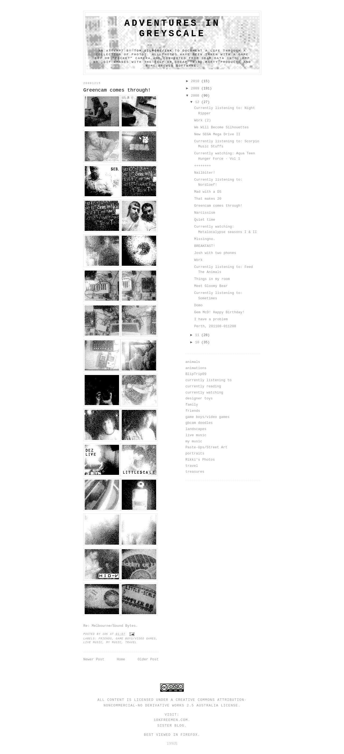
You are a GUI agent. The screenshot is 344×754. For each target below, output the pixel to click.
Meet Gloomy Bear (211, 286)
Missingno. (204, 239)
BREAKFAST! (204, 246)
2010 (196, 81)
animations (195, 368)
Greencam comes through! (218, 206)
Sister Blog (170, 726)
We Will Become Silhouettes (221, 127)
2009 (196, 88)
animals (192, 362)
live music (92, 642)
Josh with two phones (215, 253)
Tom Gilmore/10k (153, 51)
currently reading (203, 386)
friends (105, 638)
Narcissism (204, 213)
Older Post (148, 659)
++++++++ (202, 166)
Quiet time (204, 220)
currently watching (204, 393)
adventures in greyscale (172, 28)
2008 (196, 96)
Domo (198, 305)
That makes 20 (207, 199)
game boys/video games (136, 638)
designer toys (199, 398)
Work (198, 260)
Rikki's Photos (200, 460)
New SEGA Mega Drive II (217, 134)
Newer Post (93, 659)
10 (198, 342)
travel (131, 642)
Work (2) (202, 120)
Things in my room (212, 279)
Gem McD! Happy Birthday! (219, 312)
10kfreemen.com (171, 720)
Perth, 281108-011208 (215, 326)
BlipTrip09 (195, 374)
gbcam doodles (199, 423)
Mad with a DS (207, 192)
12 (198, 102)
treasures (194, 472)
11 (198, 335)
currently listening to (208, 380)
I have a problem (211, 319)
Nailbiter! (204, 173)
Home (121, 659)
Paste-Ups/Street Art (206, 447)
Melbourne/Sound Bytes (114, 626)
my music (113, 642)
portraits (194, 453)
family (191, 405)
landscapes (195, 429)
